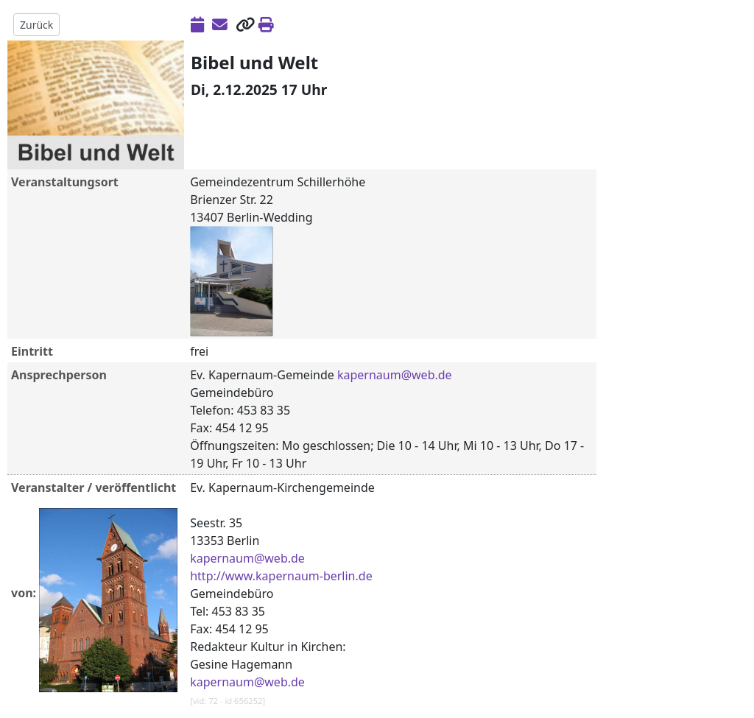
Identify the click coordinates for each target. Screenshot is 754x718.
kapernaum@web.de (394, 375)
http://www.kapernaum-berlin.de (281, 576)
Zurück (36, 25)
